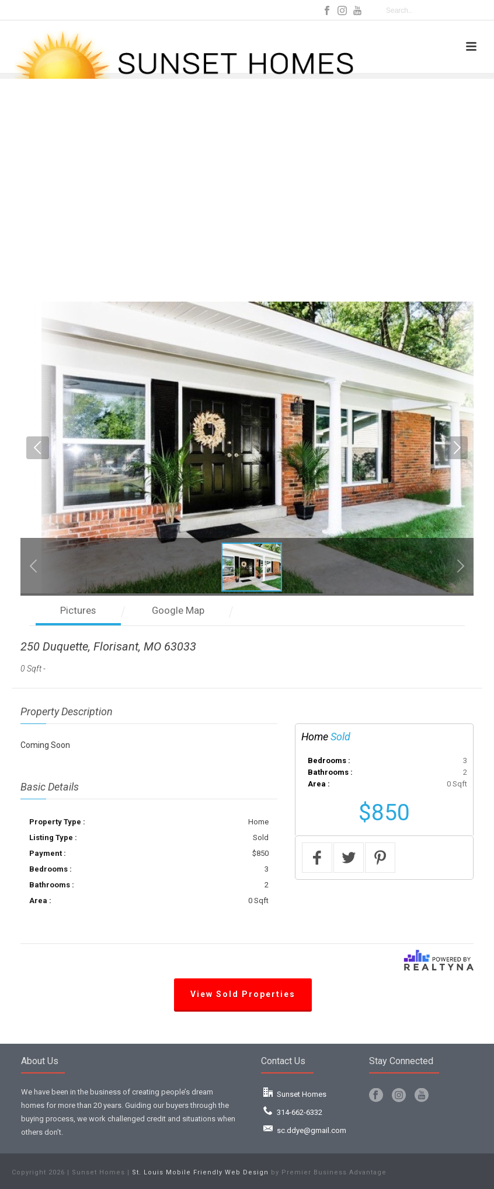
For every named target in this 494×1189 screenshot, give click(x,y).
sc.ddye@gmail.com (311, 1130)
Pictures (78, 610)
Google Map (178, 610)
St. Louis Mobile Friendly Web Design (200, 1172)
